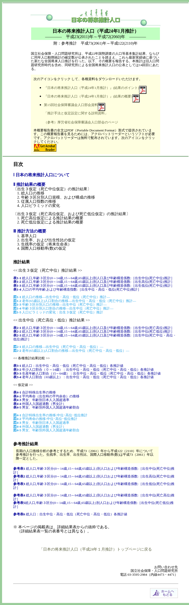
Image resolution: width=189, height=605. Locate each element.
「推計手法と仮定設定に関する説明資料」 (76, 113)
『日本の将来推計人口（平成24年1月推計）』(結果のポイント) (91, 88)
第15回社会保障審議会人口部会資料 (71, 105)
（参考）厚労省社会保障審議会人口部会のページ (81, 122)
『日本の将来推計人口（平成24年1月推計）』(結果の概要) (88, 96)
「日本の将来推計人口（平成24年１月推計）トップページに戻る (95, 549)
